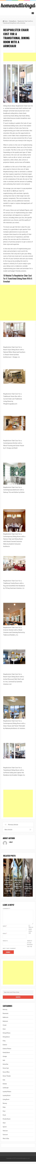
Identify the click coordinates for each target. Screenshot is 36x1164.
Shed (4, 1125)
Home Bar (5, 1066)
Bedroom (5, 1023)
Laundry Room (6, 1098)
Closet (4, 1027)
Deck (4, 1031)
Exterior (5, 1047)
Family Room (6, 1055)
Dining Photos (6, 1035)
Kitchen (5, 1086)
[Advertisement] (18, 303)
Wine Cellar (6, 1141)
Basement (5, 1015)
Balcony (5, 1012)
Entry (4, 1043)
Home (5, 21)
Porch (4, 1117)
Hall (4, 1062)
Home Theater (7, 1078)
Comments (6, 908)
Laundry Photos (7, 1094)
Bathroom (5, 1019)
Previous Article (13, 825)
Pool (4, 1113)
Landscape (6, 1090)
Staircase (5, 1133)
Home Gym (6, 1070)
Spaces (5, 1129)
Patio (4, 1109)
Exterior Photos (7, 1051)
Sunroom (5, 1137)
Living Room (6, 1102)
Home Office (6, 1074)
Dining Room (12, 21)
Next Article (8, 829)
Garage (5, 1058)
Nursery (5, 1105)
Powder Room (6, 1121)
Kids (4, 1082)
